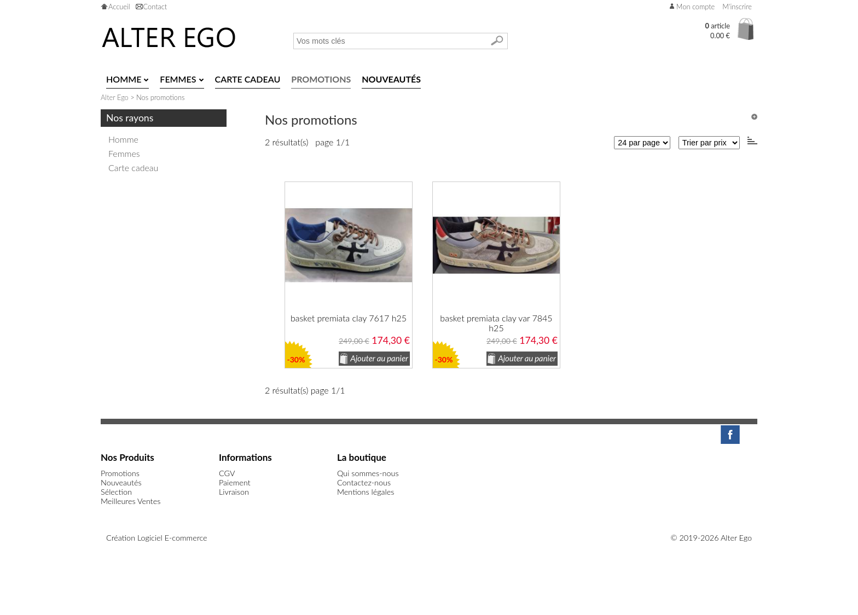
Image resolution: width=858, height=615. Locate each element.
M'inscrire (737, 6)
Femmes (124, 153)
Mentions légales (365, 491)
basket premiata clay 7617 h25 (349, 318)
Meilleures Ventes (130, 501)
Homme (123, 139)
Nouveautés (121, 482)
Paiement (235, 482)
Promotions (120, 473)
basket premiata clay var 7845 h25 (496, 323)
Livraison (234, 491)
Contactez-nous (364, 482)
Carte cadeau (133, 167)
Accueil (119, 6)
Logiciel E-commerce (172, 537)
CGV (227, 473)
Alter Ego (115, 97)
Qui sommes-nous (368, 473)
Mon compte (695, 6)
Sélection (116, 491)
